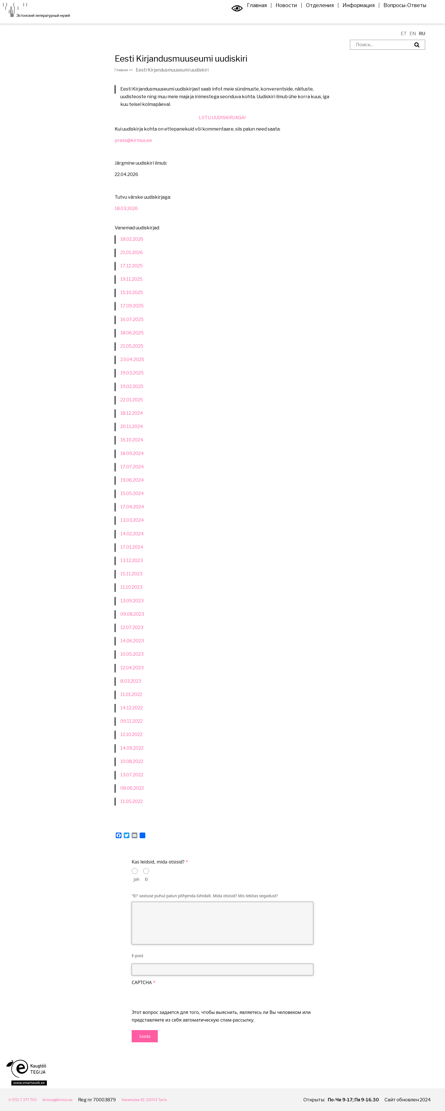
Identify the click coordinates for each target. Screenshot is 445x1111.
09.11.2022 (131, 721)
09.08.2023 (132, 614)
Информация (350, 15)
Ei (146, 879)
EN (413, 33)
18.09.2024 (132, 453)
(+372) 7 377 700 (26, 1099)
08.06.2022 (132, 788)
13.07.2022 (131, 774)
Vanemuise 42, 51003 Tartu (168, 1099)
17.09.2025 (132, 306)
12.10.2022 (131, 734)
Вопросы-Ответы (396, 15)
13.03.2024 (132, 520)
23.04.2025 (132, 359)
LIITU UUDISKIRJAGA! (222, 117)
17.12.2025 (131, 266)
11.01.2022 (131, 694)
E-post (137, 955)
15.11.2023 (131, 574)
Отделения (312, 15)
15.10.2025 (131, 292)
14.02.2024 (132, 533)
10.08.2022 (131, 761)
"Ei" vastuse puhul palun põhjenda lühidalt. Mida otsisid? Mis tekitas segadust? (205, 895)
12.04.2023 (132, 667)
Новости (278, 15)
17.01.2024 (131, 547)
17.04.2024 (132, 507)
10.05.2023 (132, 654)
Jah (136, 879)
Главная (249, 15)
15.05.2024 (132, 493)
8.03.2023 (130, 681)
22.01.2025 (131, 400)
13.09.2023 (132, 600)
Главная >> (127, 70)
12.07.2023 (131, 627)
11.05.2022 (131, 801)
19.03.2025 (132, 373)
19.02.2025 (131, 386)
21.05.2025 (131, 346)
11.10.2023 (131, 587)
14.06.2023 (132, 640)
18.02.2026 (131, 239)
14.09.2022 (132, 748)
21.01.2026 (131, 252)
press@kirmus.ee (133, 140)
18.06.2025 (132, 333)
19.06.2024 (132, 480)
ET (404, 33)
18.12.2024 (131, 413)
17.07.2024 (132, 466)
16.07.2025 (132, 319)
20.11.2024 (131, 426)
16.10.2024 (131, 440)
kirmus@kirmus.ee (70, 1099)
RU (422, 33)
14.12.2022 (131, 707)
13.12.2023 (131, 560)
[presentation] (175, 997)
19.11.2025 (131, 279)
